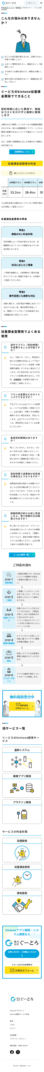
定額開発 (17, 379)
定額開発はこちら (22, 152)
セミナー (13, 1028)
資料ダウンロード (31, 3)
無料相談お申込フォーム (22, 706)
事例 (11, 1021)
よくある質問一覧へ (22, 555)
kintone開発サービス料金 (19, 1014)
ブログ (12, 1024)
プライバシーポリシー (18, 1039)
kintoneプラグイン (17, 1010)
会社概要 (13, 1035)
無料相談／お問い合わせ (19, 1045)
